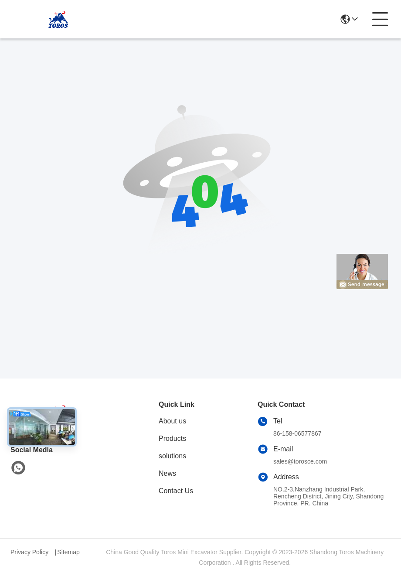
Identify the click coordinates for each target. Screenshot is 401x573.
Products (172, 438)
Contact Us (176, 491)
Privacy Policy (29, 552)
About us (172, 421)
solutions (172, 456)
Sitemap (68, 552)
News (167, 473)
